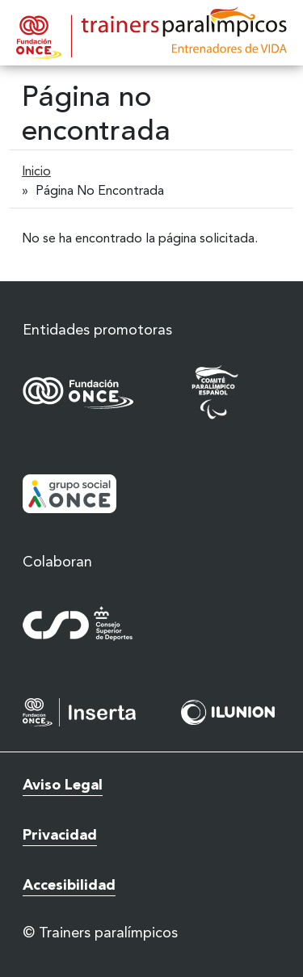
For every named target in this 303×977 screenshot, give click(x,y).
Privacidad (60, 835)
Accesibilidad (69, 885)
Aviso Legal (63, 785)
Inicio (36, 172)
